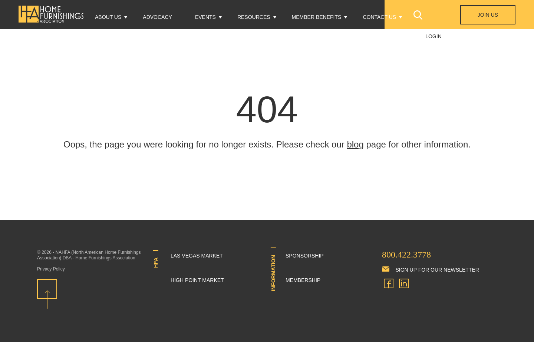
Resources (253, 17)
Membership (303, 280)
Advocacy (157, 17)
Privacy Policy (51, 269)
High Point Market (197, 280)
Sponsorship (305, 256)
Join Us (488, 15)
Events (205, 17)
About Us (108, 17)
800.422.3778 (406, 254)
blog (355, 144)
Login (433, 36)
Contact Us (379, 17)
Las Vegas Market (197, 256)
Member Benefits (317, 17)
